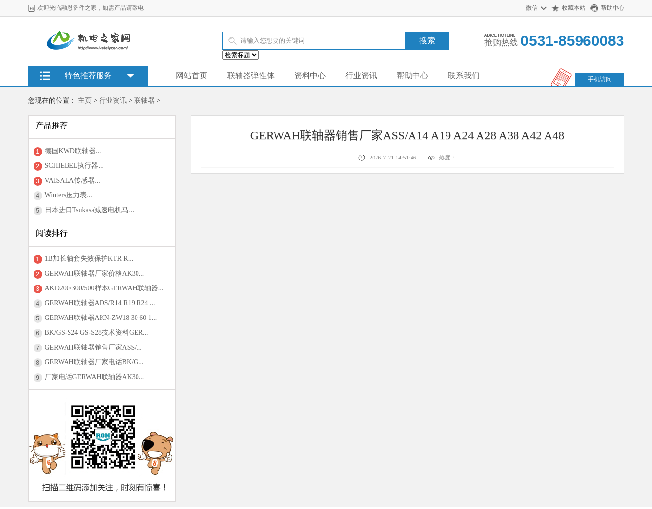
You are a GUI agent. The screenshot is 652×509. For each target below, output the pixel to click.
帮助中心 (612, 7)
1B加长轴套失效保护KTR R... (89, 258)
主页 (85, 100)
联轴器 (144, 100)
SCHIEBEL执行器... (74, 165)
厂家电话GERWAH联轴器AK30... (94, 377)
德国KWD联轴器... (73, 151)
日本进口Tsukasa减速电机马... (89, 210)
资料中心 (310, 75)
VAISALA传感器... (72, 180)
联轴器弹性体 (251, 75)
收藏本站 (573, 7)
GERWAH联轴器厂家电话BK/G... (94, 362)
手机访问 (600, 79)
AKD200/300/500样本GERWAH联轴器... (104, 288)
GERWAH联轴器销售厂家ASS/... (93, 347)
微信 (532, 7)
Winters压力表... (68, 195)
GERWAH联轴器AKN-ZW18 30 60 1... (101, 317)
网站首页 (191, 75)
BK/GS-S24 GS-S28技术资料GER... (96, 332)
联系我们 (464, 75)
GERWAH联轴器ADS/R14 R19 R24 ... (100, 303)
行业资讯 (361, 75)
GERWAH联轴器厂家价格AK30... (94, 273)
